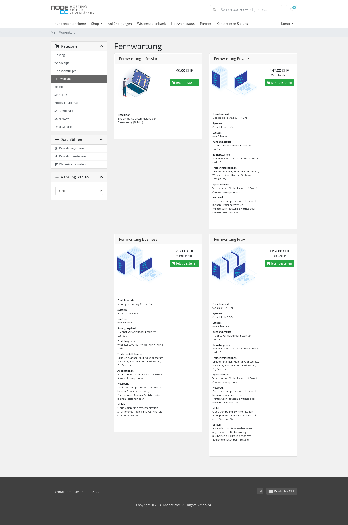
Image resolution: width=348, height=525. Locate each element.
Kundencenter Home (70, 23)
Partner (205, 23)
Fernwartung (62, 79)
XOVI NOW (61, 119)
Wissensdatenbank (151, 23)
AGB (95, 492)
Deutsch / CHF (282, 491)
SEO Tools (60, 95)
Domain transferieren (70, 156)
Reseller (59, 87)
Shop (95, 23)
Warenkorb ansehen (70, 164)
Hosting (59, 55)
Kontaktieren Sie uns (232, 23)
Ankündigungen (120, 23)
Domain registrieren (69, 148)
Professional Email (66, 103)
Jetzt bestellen (184, 82)
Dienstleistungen (65, 71)
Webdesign (61, 63)
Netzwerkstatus (183, 23)
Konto (286, 23)
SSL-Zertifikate (63, 111)
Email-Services (63, 127)
